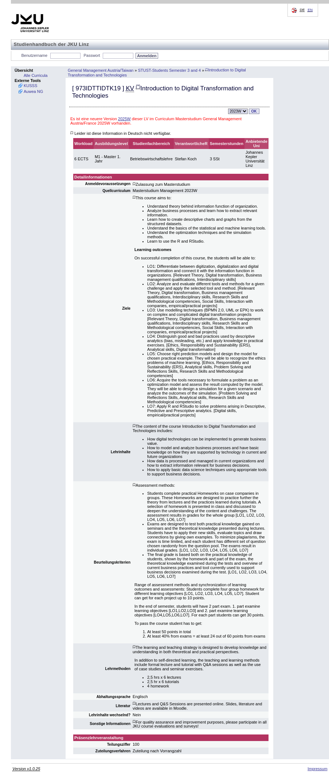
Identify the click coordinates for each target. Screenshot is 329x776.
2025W (124, 119)
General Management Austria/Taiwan (100, 70)
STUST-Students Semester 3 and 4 (169, 70)
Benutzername (34, 55)
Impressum (317, 769)
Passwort (91, 55)
